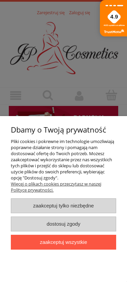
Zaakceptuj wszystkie (63, 242)
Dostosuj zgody (64, 224)
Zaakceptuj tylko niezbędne (63, 205)
